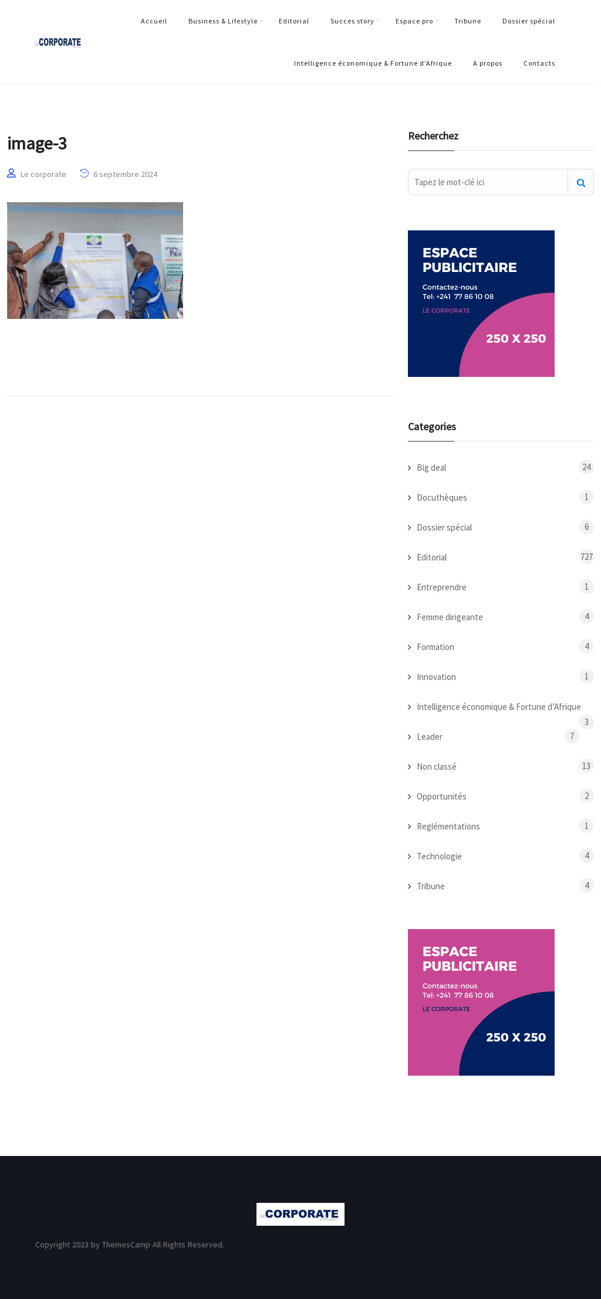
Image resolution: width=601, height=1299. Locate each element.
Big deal (431, 467)
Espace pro (414, 20)
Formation (435, 646)
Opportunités (442, 796)
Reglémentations (448, 826)
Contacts (539, 63)
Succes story (352, 20)
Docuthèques (442, 497)
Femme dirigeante (450, 617)
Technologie (439, 856)
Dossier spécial (528, 20)
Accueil (154, 20)
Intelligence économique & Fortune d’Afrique (373, 63)
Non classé (437, 766)
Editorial (294, 20)
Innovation (436, 676)
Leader (430, 736)
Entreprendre (442, 587)
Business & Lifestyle (223, 20)
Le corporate (43, 174)
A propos (487, 63)
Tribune (467, 20)
